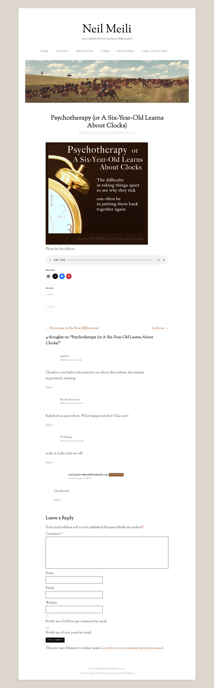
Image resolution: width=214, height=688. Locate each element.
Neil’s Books (84, 51)
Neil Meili (107, 29)
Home (44, 51)
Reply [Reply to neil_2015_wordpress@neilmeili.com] (56, 500)
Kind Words (125, 51)
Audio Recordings (88, 132)
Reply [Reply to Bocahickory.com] (48, 425)
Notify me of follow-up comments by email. (76, 621)
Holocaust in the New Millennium (72, 328)
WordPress (129, 673)
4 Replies (50, 306)
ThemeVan (105, 673)
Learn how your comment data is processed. (132, 648)
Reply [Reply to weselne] (48, 387)
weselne (64, 356)
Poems (105, 51)
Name (50, 573)
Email (50, 588)
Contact (62, 51)
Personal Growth (107, 132)
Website (51, 602)
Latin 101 (160, 328)
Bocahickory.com (70, 399)
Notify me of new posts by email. (69, 632)
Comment (54, 533)
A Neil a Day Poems (154, 51)
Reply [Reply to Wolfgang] (48, 462)
